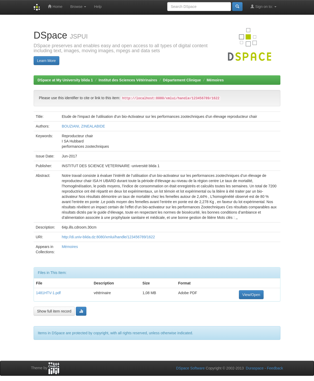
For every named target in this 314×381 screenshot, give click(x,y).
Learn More (46, 61)
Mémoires (215, 80)
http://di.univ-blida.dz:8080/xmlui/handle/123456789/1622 (108, 237)
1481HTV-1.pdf (48, 293)
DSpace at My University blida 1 (65, 80)
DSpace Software (190, 368)
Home (55, 6)
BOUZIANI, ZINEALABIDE (83, 126)
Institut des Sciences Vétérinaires (128, 80)
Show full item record (54, 311)
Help (98, 6)
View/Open (251, 295)
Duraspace (255, 368)
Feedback (275, 368)
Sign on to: (263, 6)
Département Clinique (182, 80)
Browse (78, 6)
